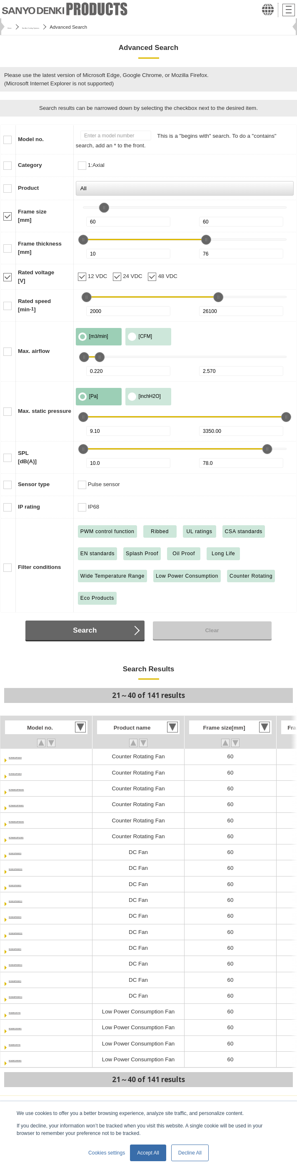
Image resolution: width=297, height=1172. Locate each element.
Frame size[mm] (32, 216)
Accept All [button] (148, 1153)
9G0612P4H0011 (30, 868)
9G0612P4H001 (28, 852)
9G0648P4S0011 (30, 996)
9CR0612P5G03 (29, 756)
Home (13, 27)
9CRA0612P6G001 (33, 820)
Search (85, 630)
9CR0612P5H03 (29, 773)
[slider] (104, 208)
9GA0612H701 (27, 1043)
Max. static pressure (44, 411)
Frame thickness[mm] (40, 248)
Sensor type (34, 484)
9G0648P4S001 (28, 980)
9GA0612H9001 (29, 1059)
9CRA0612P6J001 (32, 836)
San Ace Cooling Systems (57, 27)
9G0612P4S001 (28, 884)
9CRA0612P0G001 (33, 788)
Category (30, 165)
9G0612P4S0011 (30, 900)
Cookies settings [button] (106, 1153)
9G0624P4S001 (28, 948)
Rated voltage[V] (36, 276)
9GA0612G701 (27, 1011)
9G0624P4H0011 (30, 932)
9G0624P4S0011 (30, 964)
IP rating (29, 507)
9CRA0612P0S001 (32, 804)
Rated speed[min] (34, 305)
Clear (212, 630)
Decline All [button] (190, 1153)
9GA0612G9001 (29, 1027)
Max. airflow (34, 351)
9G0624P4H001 (28, 916)
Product (28, 188)
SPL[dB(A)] (27, 457)
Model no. (31, 139)
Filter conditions (39, 567)
